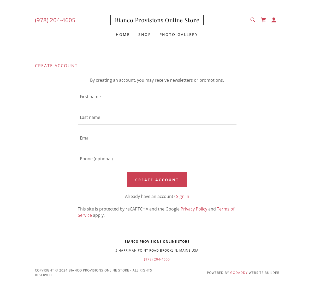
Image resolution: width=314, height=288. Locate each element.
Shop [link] (144, 34)
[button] (274, 20)
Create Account (157, 179)
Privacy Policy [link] (194, 209)
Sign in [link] (182, 196)
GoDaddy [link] (239, 272)
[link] (157, 21)
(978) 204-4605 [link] (55, 20)
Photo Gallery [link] (178, 34)
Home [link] (123, 34)
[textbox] (157, 97)
